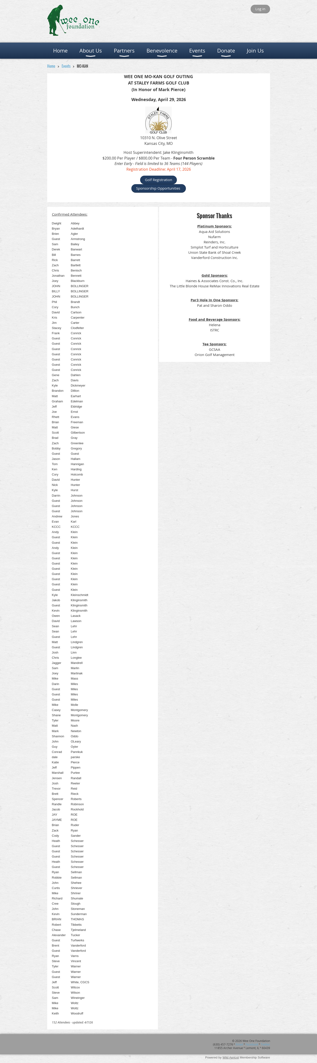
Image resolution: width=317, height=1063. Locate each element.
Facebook (252, 1044)
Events (66, 66)
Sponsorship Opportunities (158, 188)
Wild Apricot (230, 1057)
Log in (260, 8)
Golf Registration (158, 179)
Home (51, 66)
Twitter (265, 1044)
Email (239, 1044)
